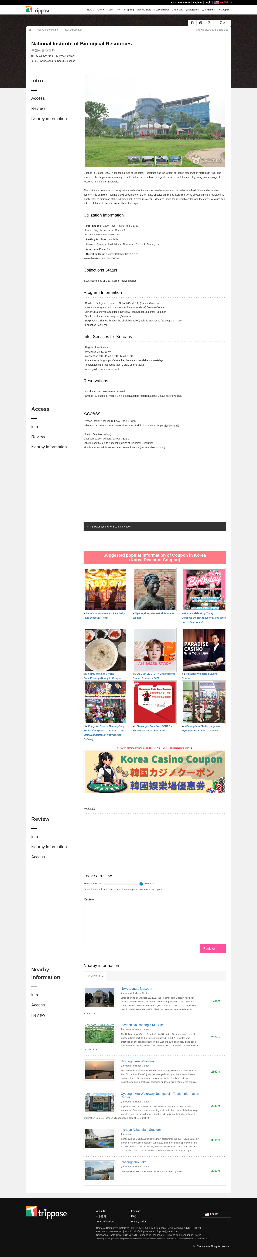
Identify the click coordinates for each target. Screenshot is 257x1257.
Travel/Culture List (72, 29)
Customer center (181, 2)
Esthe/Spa (177, 9)
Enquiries (136, 1211)
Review (38, 108)
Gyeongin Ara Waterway (138, 1061)
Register (198, 2)
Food (110, 9)
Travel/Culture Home (46, 29)
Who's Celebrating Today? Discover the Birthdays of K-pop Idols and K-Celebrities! (204, 618)
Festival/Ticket (161, 9)
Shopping (129, 9)
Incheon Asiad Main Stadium (141, 1129)
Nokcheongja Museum (136, 988)
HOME (90, 9)
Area (99, 9)
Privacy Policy (138, 1221)
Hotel (118, 9)
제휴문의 (101, 1216)
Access (38, 98)
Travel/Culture (144, 9)
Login (208, 2)
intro (35, 426)
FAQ (133, 1216)
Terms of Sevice (105, 1221)
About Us (101, 1211)
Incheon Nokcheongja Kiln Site (142, 1025)
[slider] (141, 884)
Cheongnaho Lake (133, 1162)
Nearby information (49, 118)
